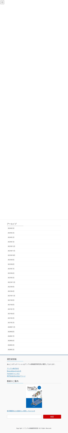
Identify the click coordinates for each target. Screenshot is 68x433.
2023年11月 (11, 251)
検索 (52, 417)
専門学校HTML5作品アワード (16, 376)
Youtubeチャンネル (13, 374)
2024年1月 (11, 242)
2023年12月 (11, 246)
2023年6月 (11, 273)
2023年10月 (11, 255)
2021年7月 (11, 309)
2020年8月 (11, 332)
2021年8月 (11, 305)
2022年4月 (11, 291)
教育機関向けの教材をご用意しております (21, 411)
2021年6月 (11, 314)
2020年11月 (11, 327)
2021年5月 (11, 318)
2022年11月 (11, 282)
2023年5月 (11, 278)
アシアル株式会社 (13, 368)
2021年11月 (11, 296)
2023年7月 (11, 269)
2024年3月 (11, 233)
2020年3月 (11, 350)
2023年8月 (11, 264)
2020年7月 (11, 336)
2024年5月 (11, 228)
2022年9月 (11, 287)
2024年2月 (11, 237)
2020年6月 (11, 341)
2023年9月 (11, 260)
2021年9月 (11, 300)
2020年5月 (11, 345)
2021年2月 (11, 323)
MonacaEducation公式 (14, 371)
